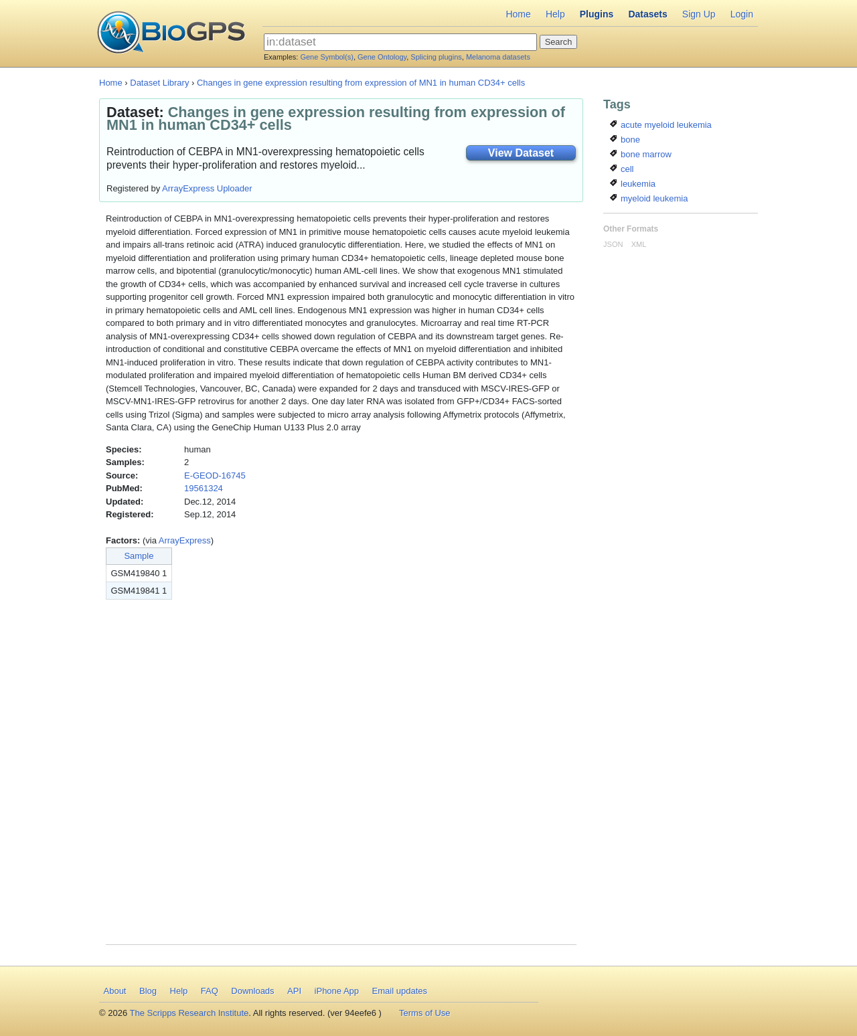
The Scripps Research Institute (189, 1013)
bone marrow (640, 154)
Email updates (399, 991)
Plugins (597, 14)
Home (517, 14)
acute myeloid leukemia (660, 125)
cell (621, 169)
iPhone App (337, 991)
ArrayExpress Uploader (207, 188)
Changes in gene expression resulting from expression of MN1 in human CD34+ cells (361, 83)
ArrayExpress (185, 540)
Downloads (252, 991)
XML (639, 244)
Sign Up (699, 14)
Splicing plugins (435, 57)
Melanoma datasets (498, 57)
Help (555, 14)
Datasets (647, 14)
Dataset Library (159, 83)
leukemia (632, 184)
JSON (613, 244)
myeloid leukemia (649, 198)
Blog (148, 991)
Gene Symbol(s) (326, 57)
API (294, 991)
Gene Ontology (382, 57)
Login (741, 14)
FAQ (209, 991)
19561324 (203, 488)
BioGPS (171, 33)
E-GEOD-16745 (215, 475)
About (115, 991)
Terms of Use (425, 1013)
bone (625, 140)
